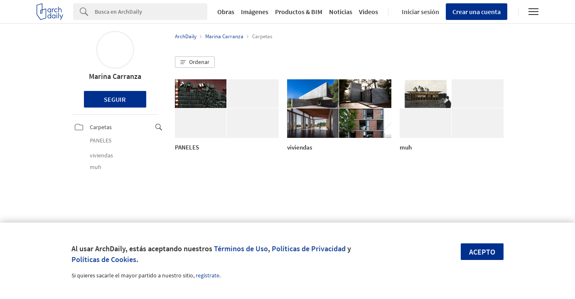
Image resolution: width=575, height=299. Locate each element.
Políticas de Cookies (103, 259)
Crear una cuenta (476, 11)
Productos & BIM (298, 11)
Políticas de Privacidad (309, 248)
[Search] (151, 11)
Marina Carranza (115, 76)
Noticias (340, 11)
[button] (195, 62)
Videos (368, 11)
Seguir (115, 99)
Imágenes (254, 11)
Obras (225, 11)
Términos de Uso (241, 248)
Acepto (482, 252)
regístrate (207, 275)
